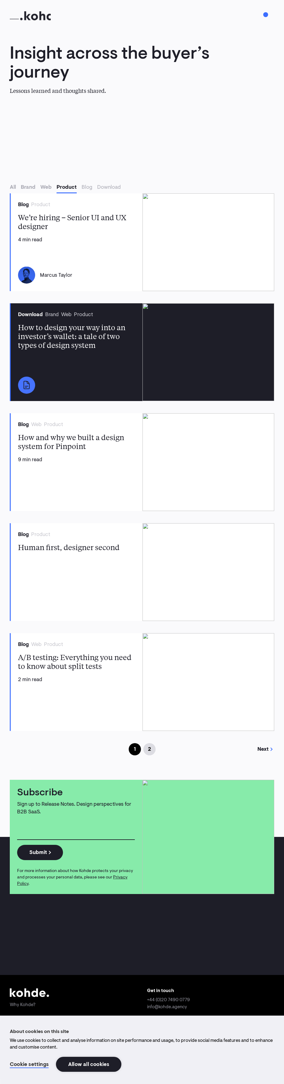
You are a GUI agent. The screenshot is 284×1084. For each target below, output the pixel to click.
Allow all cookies (88, 1064)
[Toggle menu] (265, 14)
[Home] (30, 16)
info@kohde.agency (167, 1007)
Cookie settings (29, 1064)
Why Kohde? (22, 1005)
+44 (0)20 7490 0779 (168, 1000)
